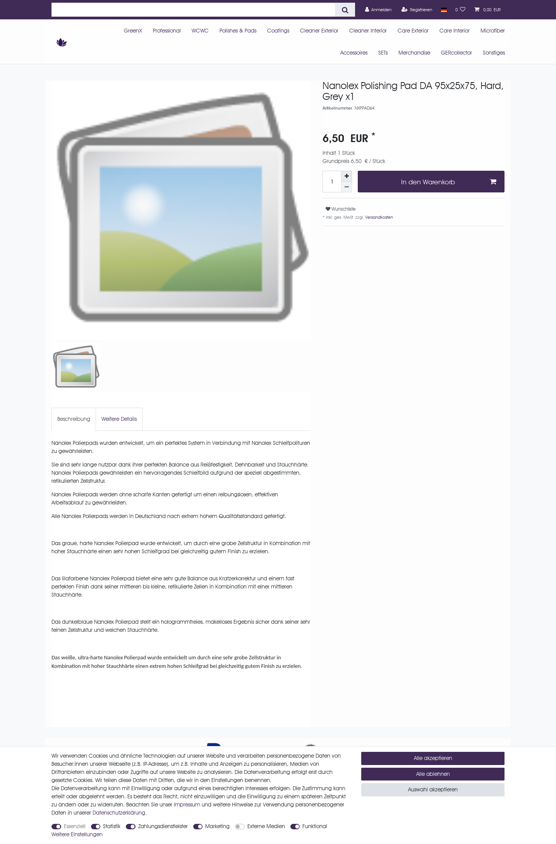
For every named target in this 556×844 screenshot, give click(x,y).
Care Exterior (413, 30)
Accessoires (353, 53)
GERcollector (456, 53)
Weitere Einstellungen (77, 834)
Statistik (111, 826)
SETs (383, 53)
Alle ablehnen (433, 774)
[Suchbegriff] (193, 10)
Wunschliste (340, 209)
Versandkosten (378, 217)
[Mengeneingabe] (332, 181)
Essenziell (75, 826)
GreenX (133, 30)
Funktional (314, 826)
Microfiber (492, 30)
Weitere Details (119, 419)
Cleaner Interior (368, 30)
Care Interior (454, 30)
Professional (167, 30)
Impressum (187, 804)
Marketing (217, 826)
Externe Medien (266, 826)
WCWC (200, 30)
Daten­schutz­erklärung (119, 813)
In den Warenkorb (448, 181)
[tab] (73, 419)
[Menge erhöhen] (346, 176)
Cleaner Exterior (319, 30)
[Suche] (345, 10)
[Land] (443, 9)
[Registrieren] (417, 9)
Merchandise (414, 53)
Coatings (278, 30)
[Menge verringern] (346, 187)
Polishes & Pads (238, 30)
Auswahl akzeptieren (433, 789)
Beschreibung (73, 419)
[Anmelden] (378, 9)
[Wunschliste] (460, 9)
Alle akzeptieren (433, 758)
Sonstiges (494, 53)
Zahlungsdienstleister (163, 826)
